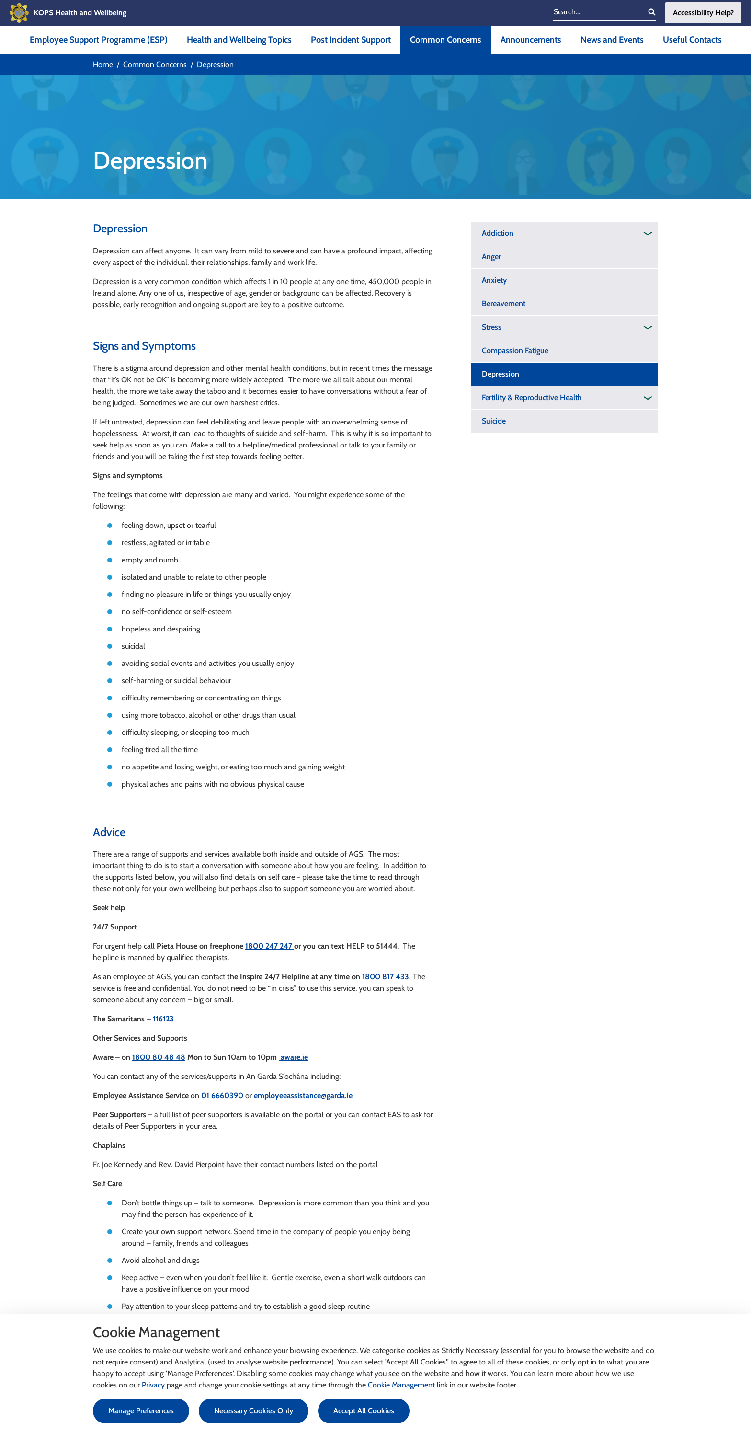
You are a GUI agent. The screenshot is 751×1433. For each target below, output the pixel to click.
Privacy (153, 1384)
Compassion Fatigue (515, 350)
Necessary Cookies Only (253, 1410)
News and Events (612, 39)
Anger (491, 256)
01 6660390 (222, 1095)
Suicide (494, 420)
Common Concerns (445, 39)
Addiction (497, 233)
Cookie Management (401, 1384)
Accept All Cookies (363, 1410)
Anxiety (494, 280)
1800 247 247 (269, 946)
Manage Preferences (141, 1410)
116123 (163, 1018)
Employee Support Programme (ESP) (99, 39)
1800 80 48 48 (158, 1057)
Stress (491, 327)
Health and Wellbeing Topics (239, 39)
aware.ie (293, 1057)
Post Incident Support (351, 39)
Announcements (531, 39)
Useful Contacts (692, 39)
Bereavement (503, 303)
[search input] (597, 13)
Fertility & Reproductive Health (532, 397)
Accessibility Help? (703, 12)
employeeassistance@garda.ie (303, 1095)
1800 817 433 (385, 976)
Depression (500, 373)
